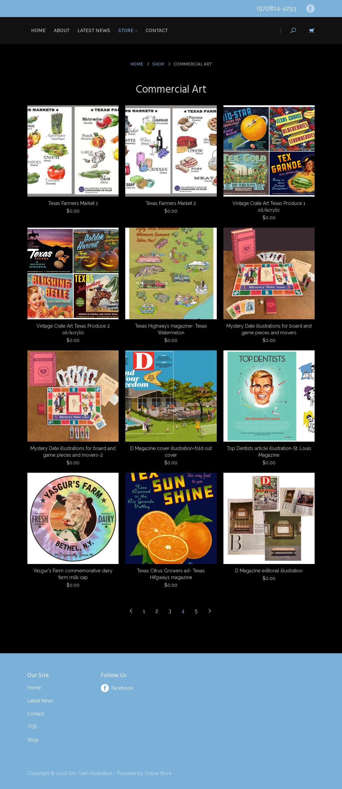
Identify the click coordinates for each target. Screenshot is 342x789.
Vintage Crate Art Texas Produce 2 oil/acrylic (73, 329)
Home (38, 30)
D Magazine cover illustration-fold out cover (171, 452)
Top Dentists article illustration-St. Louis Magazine (269, 452)
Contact (157, 30)
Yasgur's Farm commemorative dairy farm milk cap (73, 574)
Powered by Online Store (144, 773)
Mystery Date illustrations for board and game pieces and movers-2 (73, 452)
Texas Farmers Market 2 (171, 203)
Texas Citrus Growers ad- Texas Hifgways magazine (171, 574)
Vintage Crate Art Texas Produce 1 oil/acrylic (268, 207)
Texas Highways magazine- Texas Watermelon (171, 329)
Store (128, 30)
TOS (32, 726)
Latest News (93, 30)
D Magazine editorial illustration (269, 570)
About (61, 30)
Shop (158, 64)
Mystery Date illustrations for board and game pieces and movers (269, 329)
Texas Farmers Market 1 (73, 203)
